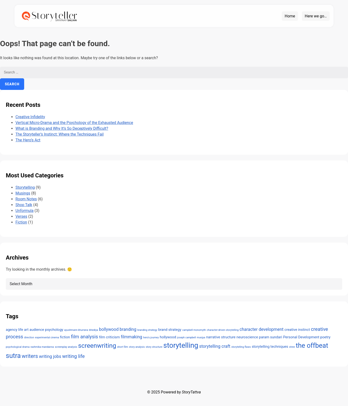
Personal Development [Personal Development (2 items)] (301, 337)
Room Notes (26, 199)
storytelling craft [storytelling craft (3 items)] (214, 346)
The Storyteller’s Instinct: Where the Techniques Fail (59, 134)
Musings (22, 193)
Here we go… (316, 16)
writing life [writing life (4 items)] (73, 356)
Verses (21, 216)
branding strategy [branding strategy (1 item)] (147, 330)
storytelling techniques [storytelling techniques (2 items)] (270, 346)
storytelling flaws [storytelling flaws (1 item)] (241, 346)
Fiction (21, 222)
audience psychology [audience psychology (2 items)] (46, 329)
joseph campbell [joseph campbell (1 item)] (186, 337)
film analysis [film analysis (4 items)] (84, 337)
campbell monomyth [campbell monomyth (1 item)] (194, 330)
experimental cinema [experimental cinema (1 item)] (47, 337)
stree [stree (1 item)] (292, 346)
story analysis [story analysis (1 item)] (137, 346)
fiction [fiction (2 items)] (65, 337)
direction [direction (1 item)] (29, 337)
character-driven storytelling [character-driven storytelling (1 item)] (223, 330)
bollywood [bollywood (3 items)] (109, 329)
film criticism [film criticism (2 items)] (109, 337)
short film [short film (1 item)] (122, 346)
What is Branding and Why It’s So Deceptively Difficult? (61, 128)
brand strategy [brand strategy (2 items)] (169, 329)
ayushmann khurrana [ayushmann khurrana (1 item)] (76, 330)
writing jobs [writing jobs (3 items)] (50, 356)
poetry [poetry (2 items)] (325, 337)
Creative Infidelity (30, 117)
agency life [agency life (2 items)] (14, 329)
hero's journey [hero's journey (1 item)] (151, 337)
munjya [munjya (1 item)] (201, 337)
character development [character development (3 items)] (261, 329)
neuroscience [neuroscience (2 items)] (247, 337)
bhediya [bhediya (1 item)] (93, 330)
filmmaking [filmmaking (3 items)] (131, 336)
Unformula (24, 210)
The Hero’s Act (27, 140)
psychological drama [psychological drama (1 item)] (17, 346)
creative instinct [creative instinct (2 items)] (297, 329)
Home (290, 16)
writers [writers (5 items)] (30, 356)
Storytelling (25, 187)
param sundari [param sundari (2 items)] (270, 337)
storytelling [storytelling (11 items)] (180, 345)
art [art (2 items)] (26, 329)
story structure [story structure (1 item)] (154, 346)
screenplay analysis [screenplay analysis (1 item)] (66, 346)
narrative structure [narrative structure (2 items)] (221, 337)
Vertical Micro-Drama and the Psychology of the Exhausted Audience (74, 122)
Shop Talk (23, 205)
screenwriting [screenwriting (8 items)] (97, 345)
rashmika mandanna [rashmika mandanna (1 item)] (42, 346)
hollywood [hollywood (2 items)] (168, 337)
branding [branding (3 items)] (128, 329)
